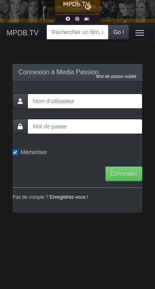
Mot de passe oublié (116, 76)
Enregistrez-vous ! (69, 197)
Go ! (119, 32)
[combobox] (77, 32)
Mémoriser (29, 152)
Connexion (123, 174)
